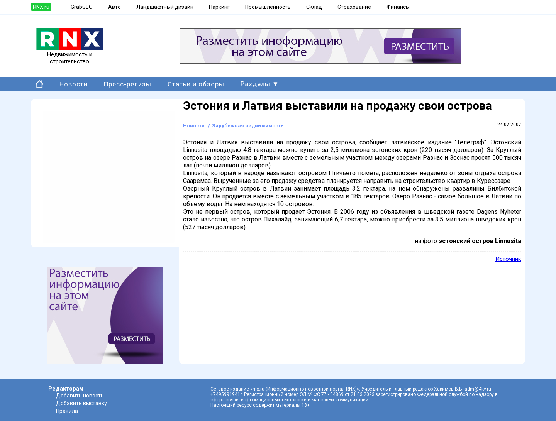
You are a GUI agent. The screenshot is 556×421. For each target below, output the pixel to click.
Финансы (398, 7)
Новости (73, 84)
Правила (67, 411)
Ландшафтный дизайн (164, 7)
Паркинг (219, 7)
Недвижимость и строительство (70, 55)
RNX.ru (41, 7)
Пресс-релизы (127, 84)
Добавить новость (80, 395)
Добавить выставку (81, 403)
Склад (314, 7)
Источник (508, 258)
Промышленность (268, 7)
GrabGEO (82, 7)
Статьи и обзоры (196, 84)
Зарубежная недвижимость (248, 125)
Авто (114, 7)
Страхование (354, 7)
